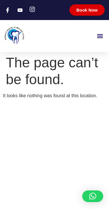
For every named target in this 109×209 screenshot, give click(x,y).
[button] (100, 36)
